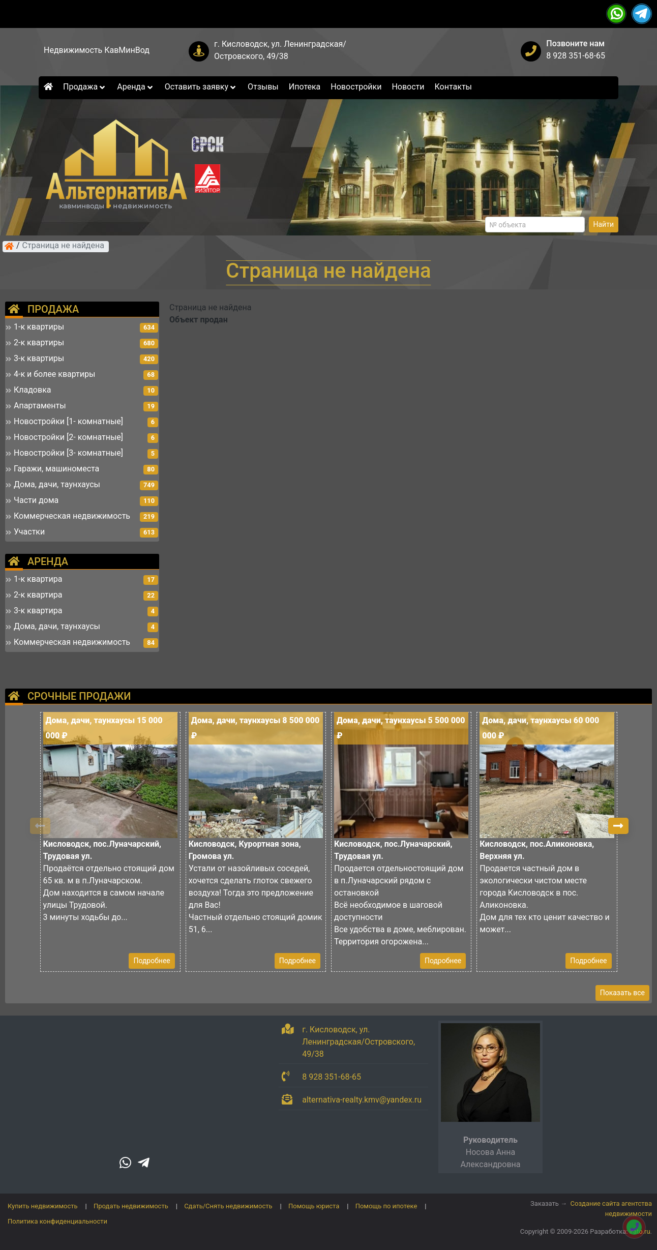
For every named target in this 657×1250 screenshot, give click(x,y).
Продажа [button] (85, 87)
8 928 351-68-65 (575, 56)
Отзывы (263, 87)
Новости (408, 87)
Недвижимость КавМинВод (97, 50)
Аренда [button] (135, 87)
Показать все (622, 993)
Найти (603, 224)
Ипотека (305, 87)
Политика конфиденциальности (57, 1221)
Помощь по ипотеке (386, 1206)
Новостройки (356, 87)
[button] (618, 826)
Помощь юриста (313, 1206)
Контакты (453, 87)
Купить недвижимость (43, 1206)
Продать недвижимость (131, 1206)
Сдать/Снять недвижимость (228, 1206)
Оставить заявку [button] (201, 87)
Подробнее (151, 961)
